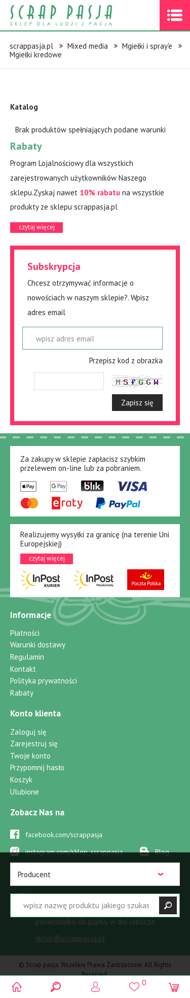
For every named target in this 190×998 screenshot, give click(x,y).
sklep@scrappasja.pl (70, 938)
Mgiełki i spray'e (147, 46)
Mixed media (87, 46)
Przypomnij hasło (37, 767)
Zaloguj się (28, 732)
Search (56, 986)
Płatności (25, 633)
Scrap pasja (83, 15)
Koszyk (21, 779)
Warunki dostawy (37, 644)
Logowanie (95, 986)
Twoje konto (30, 756)
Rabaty (21, 693)
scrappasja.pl (31, 46)
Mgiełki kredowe (36, 54)
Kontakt (23, 669)
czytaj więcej (37, 227)
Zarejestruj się (34, 743)
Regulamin (27, 657)
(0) (173, 986)
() (134, 982)
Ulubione (24, 792)
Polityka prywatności (43, 680)
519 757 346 (67, 899)
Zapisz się (137, 402)
